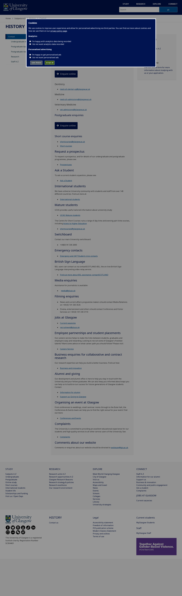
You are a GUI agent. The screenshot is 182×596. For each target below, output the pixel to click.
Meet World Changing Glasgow (106, 474)
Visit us (96, 479)
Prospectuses (66, 164)
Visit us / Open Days (14, 496)
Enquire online (68, 73)
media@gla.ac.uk (68, 290)
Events (96, 490)
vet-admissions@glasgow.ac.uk (73, 109)
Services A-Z (149, 58)
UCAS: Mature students (70, 215)
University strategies (102, 504)
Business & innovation (146, 482)
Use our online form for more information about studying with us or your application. (158, 70)
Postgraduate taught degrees (23, 46)
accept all (49, 63)
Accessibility (98, 482)
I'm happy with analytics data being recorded (51, 41)
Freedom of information (103, 525)
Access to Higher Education (75, 223)
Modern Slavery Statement (104, 531)
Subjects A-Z (20, 18)
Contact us (53, 522)
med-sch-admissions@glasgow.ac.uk (75, 99)
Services (96, 499)
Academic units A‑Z (152, 48)
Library (96, 502)
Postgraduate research (21, 51)
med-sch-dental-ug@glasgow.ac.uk (75, 89)
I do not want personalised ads (45, 57)
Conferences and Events (70, 418)
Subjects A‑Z (149, 53)
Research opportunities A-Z (61, 477)
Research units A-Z (57, 474)
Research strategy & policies (61, 482)
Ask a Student (66, 180)
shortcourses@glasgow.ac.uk (72, 141)
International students (70, 199)
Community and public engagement (151, 485)
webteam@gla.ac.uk (119, 447)
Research (140, 4)
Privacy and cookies (101, 533)
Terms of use (98, 536)
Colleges (96, 496)
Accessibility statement (103, 522)
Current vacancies (68, 323)
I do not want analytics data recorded (48, 44)
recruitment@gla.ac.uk (70, 327)
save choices (36, 63)
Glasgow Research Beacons (61, 479)
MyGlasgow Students (145, 522)
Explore (157, 4)
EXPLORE (97, 469)
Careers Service (67, 349)
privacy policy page (58, 31)
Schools (96, 493)
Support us (141, 479)
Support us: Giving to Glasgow (73, 396)
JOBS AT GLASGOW (146, 495)
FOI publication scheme (103, 528)
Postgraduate (11, 479)
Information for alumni (70, 392)
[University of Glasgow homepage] (15, 7)
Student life (10, 490)
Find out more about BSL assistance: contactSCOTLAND (84, 275)
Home (8, 18)
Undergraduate (12, 477)
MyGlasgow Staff (143, 533)
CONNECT (141, 469)
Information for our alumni (148, 477)
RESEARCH (54, 469)
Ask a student (142, 488)
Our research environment (60, 488)
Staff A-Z (15, 61)
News (95, 488)
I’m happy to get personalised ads (46, 54)
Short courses (66, 146)
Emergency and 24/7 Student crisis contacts (79, 256)
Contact (11, 36)
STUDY (9, 469)
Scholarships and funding (16, 493)
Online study (11, 482)
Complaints (65, 437)
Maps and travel (100, 485)
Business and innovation (71, 368)
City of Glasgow (99, 477)
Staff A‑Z (148, 44)
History (15, 26)
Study (126, 4)
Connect (172, 4)
